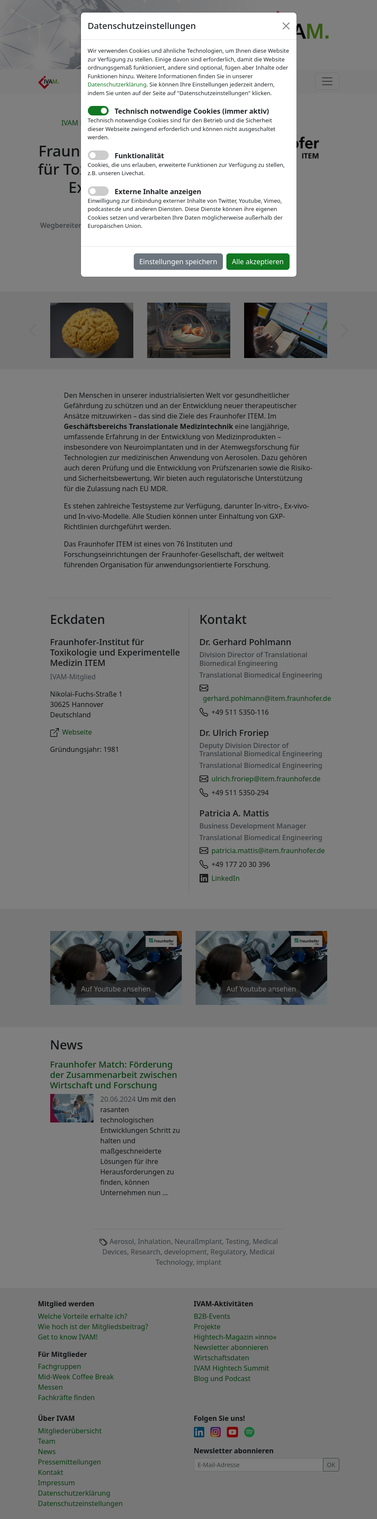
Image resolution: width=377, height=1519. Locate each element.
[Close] (286, 26)
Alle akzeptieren (258, 261)
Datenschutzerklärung (117, 84)
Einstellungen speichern (178, 261)
